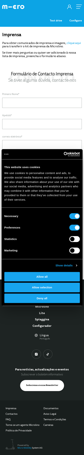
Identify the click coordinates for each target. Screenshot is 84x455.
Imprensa (11, 408)
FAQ (8, 419)
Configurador (42, 326)
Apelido (7, 115)
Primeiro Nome (10, 94)
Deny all (42, 298)
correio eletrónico (12, 137)
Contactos (12, 414)
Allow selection (42, 287)
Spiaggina (42, 319)
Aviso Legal (49, 414)
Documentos (51, 408)
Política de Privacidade (19, 431)
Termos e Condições (54, 419)
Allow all (42, 276)
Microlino (42, 306)
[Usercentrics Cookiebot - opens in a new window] (63, 154)
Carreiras (48, 425)
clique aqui (74, 43)
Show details (64, 265)
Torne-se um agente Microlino (23, 425)
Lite (42, 313)
